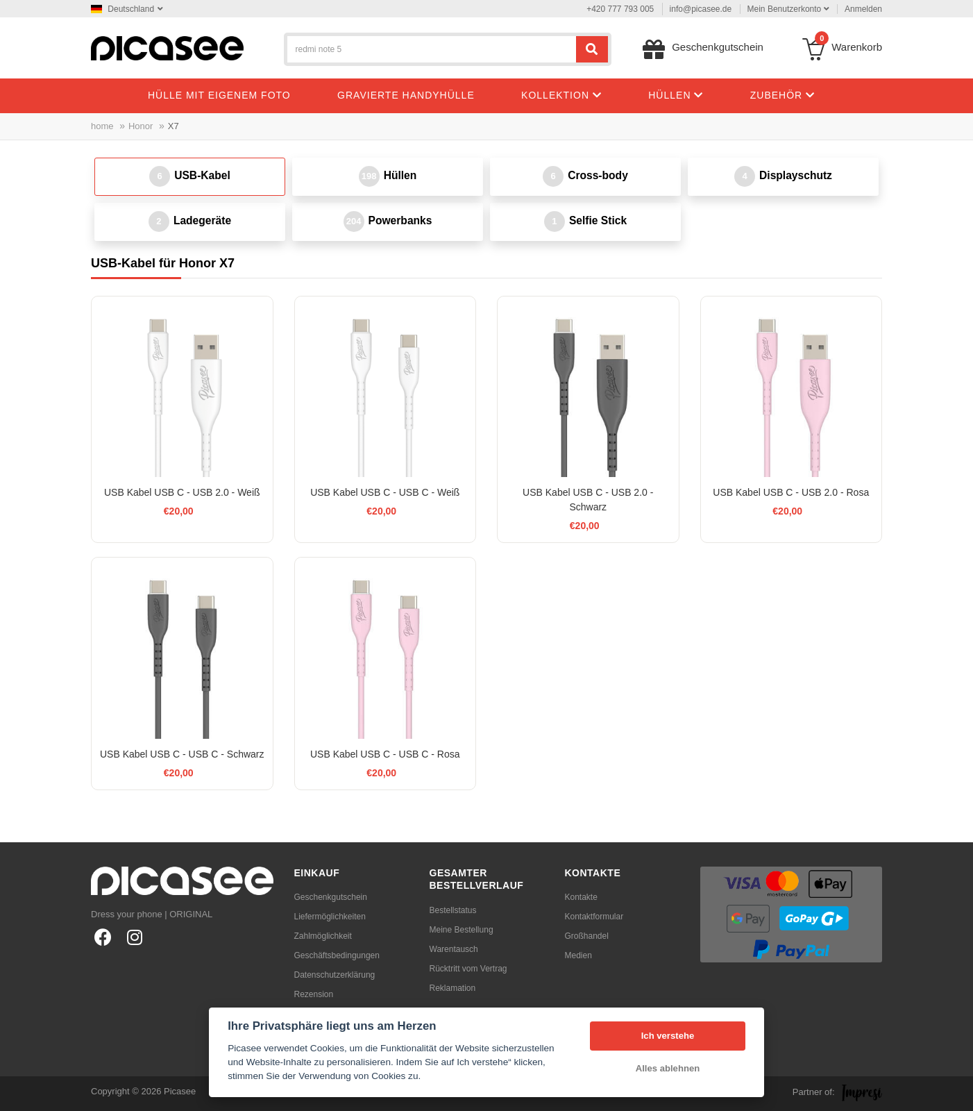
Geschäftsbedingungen (337, 955)
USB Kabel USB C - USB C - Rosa (385, 754)
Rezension (314, 994)
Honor (140, 126)
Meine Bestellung (461, 930)
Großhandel (587, 936)
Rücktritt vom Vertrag (468, 969)
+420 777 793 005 (620, 9)
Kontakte (581, 897)
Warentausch (454, 949)
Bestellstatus (453, 910)
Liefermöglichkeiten (330, 916)
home (102, 126)
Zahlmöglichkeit (323, 936)
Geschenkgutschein (330, 897)
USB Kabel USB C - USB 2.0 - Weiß (182, 492)
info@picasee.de (701, 9)
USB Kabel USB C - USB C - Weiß (384, 492)
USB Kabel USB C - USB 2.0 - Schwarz (588, 499)
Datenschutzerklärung (334, 975)
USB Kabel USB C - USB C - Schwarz (182, 754)
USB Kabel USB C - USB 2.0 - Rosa (791, 492)
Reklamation (453, 988)
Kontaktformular (594, 916)
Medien (578, 955)
